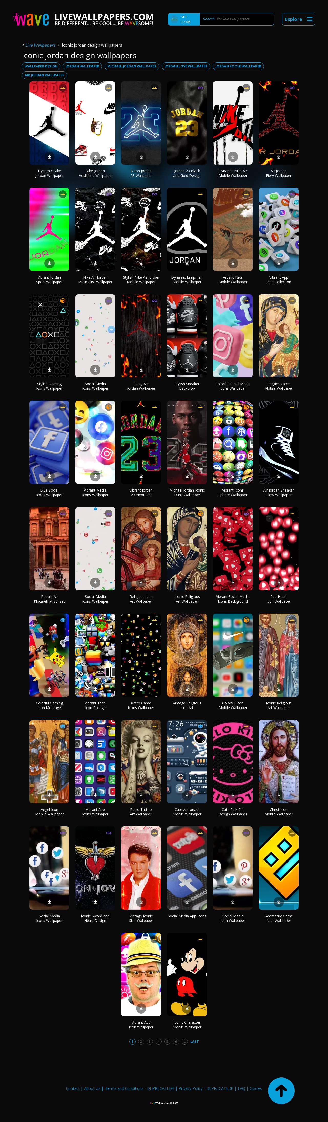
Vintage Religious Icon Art (187, 705)
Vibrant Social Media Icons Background (233, 599)
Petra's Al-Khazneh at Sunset (49, 599)
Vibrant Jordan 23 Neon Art (141, 492)
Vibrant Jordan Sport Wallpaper (49, 279)
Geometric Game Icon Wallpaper (278, 918)
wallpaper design (41, 66)
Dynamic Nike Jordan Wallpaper (49, 173)
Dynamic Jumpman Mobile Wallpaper (187, 279)
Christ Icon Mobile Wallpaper (278, 811)
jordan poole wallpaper (238, 66)
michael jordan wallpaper (131, 66)
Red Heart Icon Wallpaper (278, 599)
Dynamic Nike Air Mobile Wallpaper (233, 173)
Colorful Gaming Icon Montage (49, 705)
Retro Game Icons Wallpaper (141, 705)
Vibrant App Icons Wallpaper (95, 811)
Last (194, 1041)
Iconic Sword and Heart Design (95, 918)
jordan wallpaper (82, 66)
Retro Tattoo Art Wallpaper (141, 811)
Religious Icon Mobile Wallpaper (278, 386)
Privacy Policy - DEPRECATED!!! (206, 1088)
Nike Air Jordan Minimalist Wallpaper (95, 279)
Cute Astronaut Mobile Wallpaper (187, 811)
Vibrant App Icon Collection (278, 279)
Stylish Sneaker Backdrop (187, 386)
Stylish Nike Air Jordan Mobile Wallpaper (141, 279)
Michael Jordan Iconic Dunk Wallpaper (187, 492)
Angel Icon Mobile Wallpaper (49, 811)
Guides (256, 1088)
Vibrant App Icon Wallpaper (141, 1024)
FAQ (241, 1088)
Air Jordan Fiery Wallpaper (278, 173)
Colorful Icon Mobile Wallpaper (233, 705)
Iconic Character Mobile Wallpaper (187, 1024)
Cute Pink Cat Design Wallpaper (232, 811)
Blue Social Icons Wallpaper (49, 492)
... (184, 1041)
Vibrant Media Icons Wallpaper (95, 492)
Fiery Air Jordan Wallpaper (141, 386)
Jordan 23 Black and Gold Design (187, 173)
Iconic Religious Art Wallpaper (187, 599)
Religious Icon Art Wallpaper (141, 599)
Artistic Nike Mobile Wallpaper (233, 279)
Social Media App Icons (187, 915)
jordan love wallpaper (186, 66)
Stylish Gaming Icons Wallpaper (49, 386)
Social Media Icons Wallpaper (95, 386)
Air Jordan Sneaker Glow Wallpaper (278, 492)
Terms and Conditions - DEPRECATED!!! (139, 1088)
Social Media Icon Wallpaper (233, 918)
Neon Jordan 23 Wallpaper (141, 173)
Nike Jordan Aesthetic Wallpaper (95, 173)
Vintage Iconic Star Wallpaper (141, 918)
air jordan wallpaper (44, 75)
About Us (92, 1088)
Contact (73, 1088)
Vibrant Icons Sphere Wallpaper (232, 492)
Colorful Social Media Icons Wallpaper (232, 386)
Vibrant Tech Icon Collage (95, 705)
